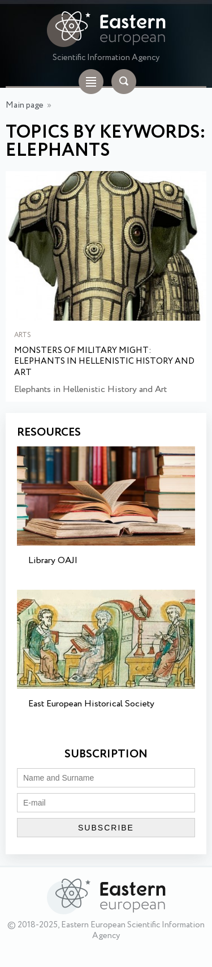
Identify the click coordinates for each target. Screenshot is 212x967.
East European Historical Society (91, 703)
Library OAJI (52, 560)
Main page (25, 105)
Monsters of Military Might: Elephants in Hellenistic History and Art (104, 362)
